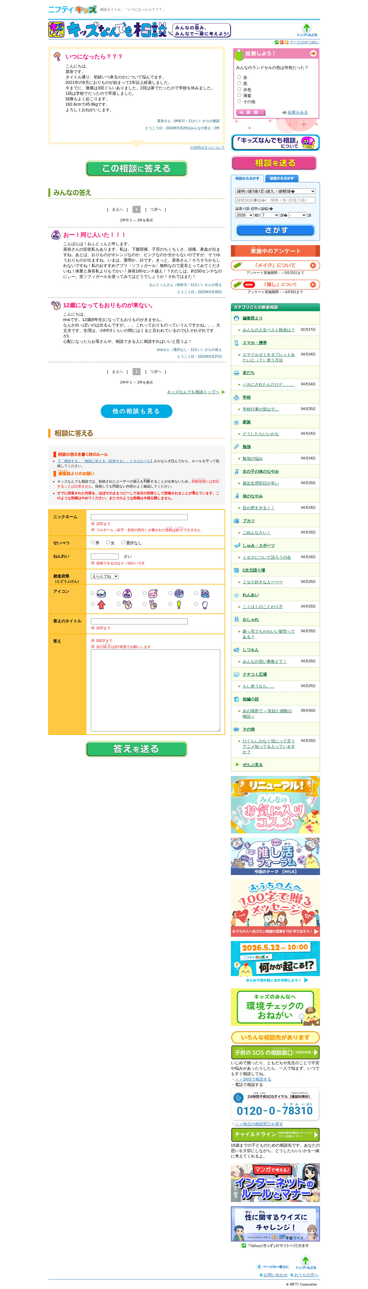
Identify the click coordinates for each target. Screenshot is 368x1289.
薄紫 (247, 95)
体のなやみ (253, 496)
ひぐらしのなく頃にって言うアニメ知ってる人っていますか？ (269, 746)
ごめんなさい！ (257, 532)
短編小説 (251, 699)
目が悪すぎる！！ (259, 508)
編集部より (253, 318)
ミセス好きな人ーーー (263, 582)
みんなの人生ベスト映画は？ (269, 330)
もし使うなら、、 (259, 686)
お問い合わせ (276, 1275)
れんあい (251, 595)
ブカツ (249, 520)
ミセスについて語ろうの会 (267, 557)
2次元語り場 (254, 570)
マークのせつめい (304, 42)
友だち (249, 372)
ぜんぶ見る (253, 764)
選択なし (134, 543)
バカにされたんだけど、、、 (269, 384)
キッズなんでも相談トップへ (193, 392)
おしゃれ (251, 619)
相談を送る (274, 163)
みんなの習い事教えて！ (265, 661)
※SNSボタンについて (207, 148)
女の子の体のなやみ (261, 471)
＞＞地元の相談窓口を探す (259, 1124)
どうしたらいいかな (261, 433)
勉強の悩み (253, 458)
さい (126, 556)
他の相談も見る (136, 411)
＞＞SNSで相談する (253, 1079)
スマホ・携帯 (255, 342)
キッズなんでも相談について (275, 142)
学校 (247, 397)
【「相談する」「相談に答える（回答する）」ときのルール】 (105, 461)
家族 (247, 422)
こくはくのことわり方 (263, 606)
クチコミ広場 (255, 674)
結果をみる (298, 112)
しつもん (251, 649)
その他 (249, 101)
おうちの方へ (306, 1275)
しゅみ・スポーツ (259, 545)
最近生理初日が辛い (261, 483)
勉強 (247, 446)
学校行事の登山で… (261, 409)
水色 (247, 89)
